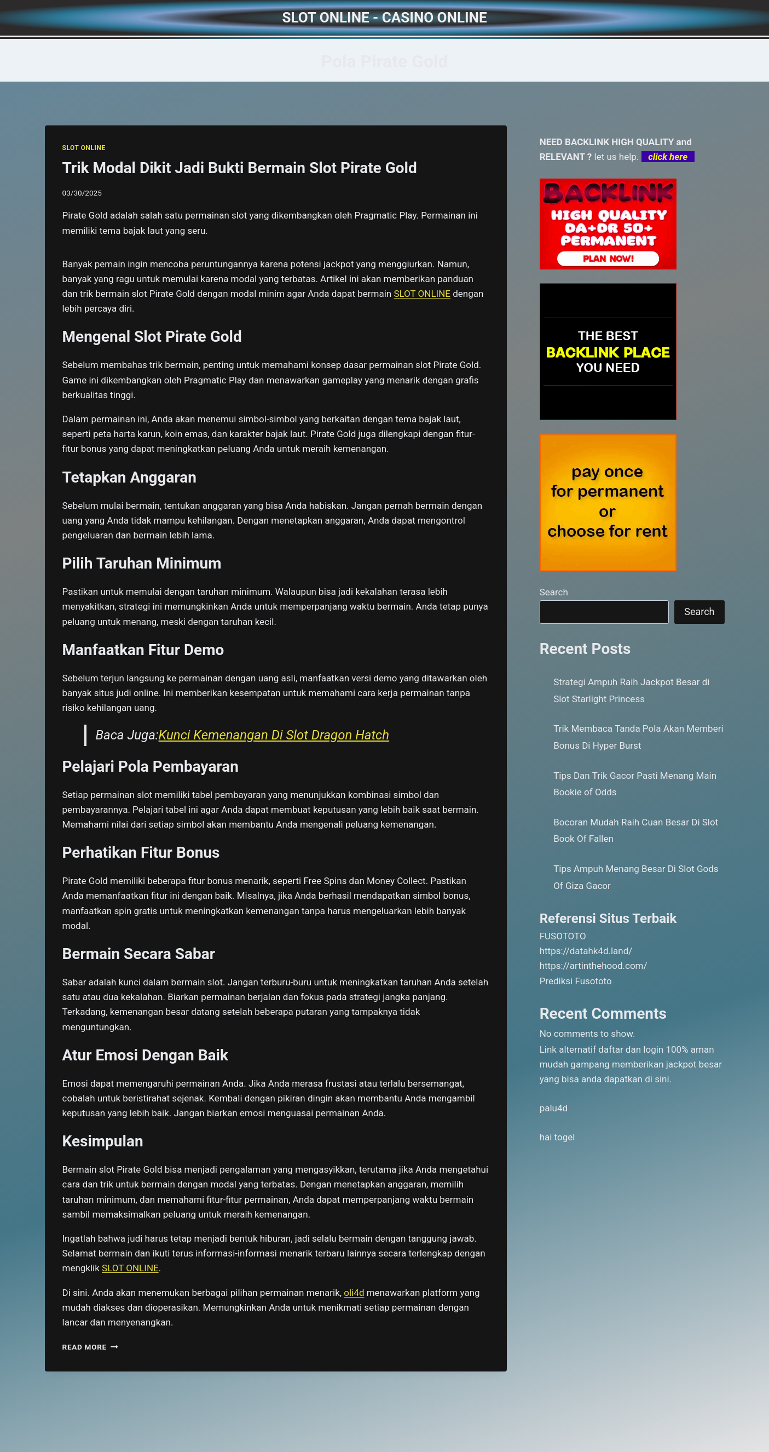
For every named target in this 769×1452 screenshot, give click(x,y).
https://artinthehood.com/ (593, 965)
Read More (90, 1346)
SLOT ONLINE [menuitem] (422, 293)
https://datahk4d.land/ (586, 950)
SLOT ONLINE (84, 148)
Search (554, 592)
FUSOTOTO (563, 936)
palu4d (554, 1108)
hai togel (557, 1137)
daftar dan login (630, 1049)
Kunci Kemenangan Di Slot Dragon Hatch (274, 735)
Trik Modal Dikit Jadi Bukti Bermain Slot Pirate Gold (239, 168)
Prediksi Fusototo (576, 980)
